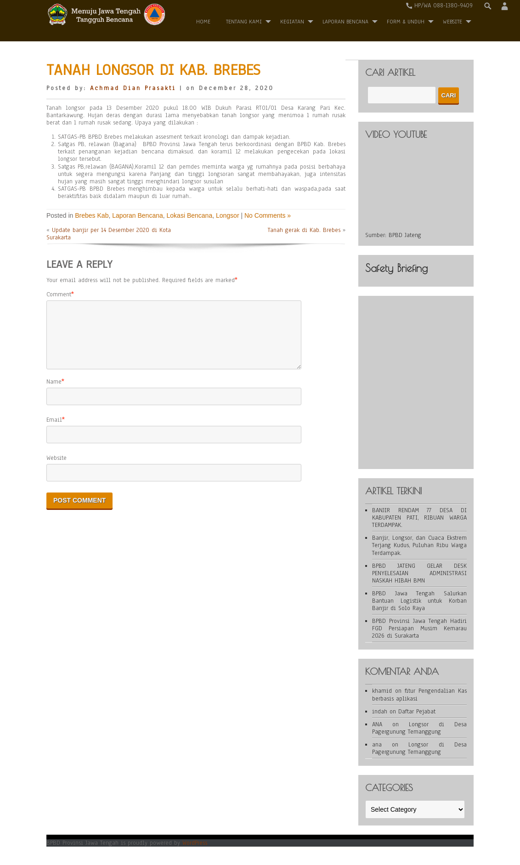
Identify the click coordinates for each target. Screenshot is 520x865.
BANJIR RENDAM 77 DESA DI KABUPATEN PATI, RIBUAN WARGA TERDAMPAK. (419, 517)
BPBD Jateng (405, 235)
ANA (377, 724)
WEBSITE (452, 21)
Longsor (227, 215)
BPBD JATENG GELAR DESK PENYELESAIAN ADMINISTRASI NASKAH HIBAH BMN (419, 573)
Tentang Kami (244, 21)
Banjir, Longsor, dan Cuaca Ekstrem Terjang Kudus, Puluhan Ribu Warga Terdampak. (419, 545)
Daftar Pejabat (416, 711)
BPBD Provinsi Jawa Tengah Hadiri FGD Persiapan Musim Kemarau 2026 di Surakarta (419, 628)
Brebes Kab (91, 215)
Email (54, 431)
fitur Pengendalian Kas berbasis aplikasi (419, 694)
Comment (58, 294)
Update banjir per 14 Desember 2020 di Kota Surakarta (108, 234)
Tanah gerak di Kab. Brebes (304, 230)
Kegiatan (292, 21)
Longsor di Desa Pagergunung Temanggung (419, 728)
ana (377, 745)
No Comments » (267, 215)
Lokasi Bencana (190, 215)
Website (56, 469)
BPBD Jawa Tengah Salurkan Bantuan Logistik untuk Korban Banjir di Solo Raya (419, 600)
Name (54, 392)
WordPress (194, 843)
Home (203, 21)
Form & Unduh (405, 21)
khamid (382, 691)
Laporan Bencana (345, 21)
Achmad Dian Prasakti (133, 88)
